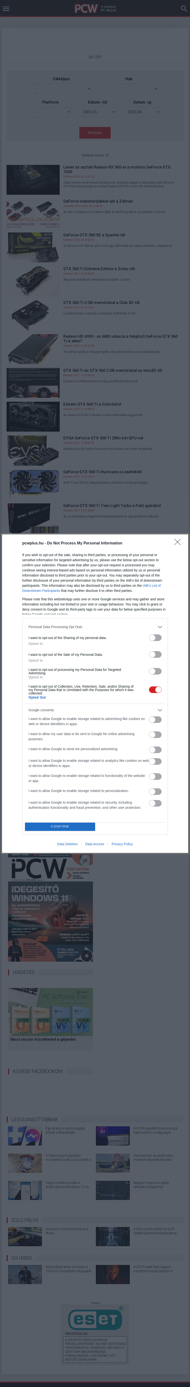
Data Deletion (67, 844)
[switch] (155, 637)
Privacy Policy (122, 844)
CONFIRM (60, 826)
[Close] (179, 543)
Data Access (94, 844)
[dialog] (95, 693)
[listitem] (95, 627)
